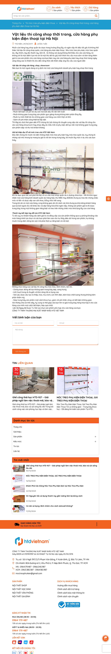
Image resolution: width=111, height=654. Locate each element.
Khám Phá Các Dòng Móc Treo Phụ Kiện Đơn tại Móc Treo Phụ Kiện (55, 486)
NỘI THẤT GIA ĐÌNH (21, 596)
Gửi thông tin (20, 351)
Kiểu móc (17, 441)
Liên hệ (16, 451)
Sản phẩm (17, 436)
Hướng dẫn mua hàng (67, 585)
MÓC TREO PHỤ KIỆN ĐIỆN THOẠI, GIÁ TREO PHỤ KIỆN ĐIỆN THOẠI (77, 399)
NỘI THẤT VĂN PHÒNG (22, 593)
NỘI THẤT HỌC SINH (21, 589)
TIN (22, 363)
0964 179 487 (19, 620)
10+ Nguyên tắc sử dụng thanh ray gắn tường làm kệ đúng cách (54, 496)
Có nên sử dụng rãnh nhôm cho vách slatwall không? (49, 506)
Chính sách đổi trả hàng (68, 589)
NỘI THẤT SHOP (19, 585)
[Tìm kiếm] (96, 16)
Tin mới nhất (21, 460)
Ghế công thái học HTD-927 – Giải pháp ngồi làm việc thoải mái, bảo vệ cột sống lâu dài (32, 399)
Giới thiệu (17, 432)
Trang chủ (17, 427)
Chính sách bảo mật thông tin (71, 593)
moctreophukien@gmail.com (29, 573)
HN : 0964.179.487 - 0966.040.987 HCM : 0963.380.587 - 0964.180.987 (31, 568)
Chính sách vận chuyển (67, 596)
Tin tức (16, 446)
